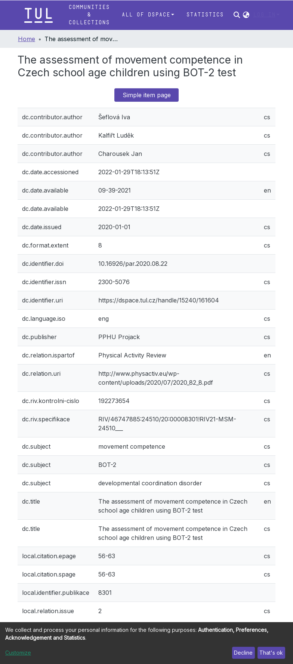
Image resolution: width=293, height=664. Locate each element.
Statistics (204, 14)
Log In (264, 14)
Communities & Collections (89, 15)
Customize (18, 652)
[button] (246, 15)
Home (26, 39)
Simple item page (147, 95)
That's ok (271, 652)
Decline (243, 652)
